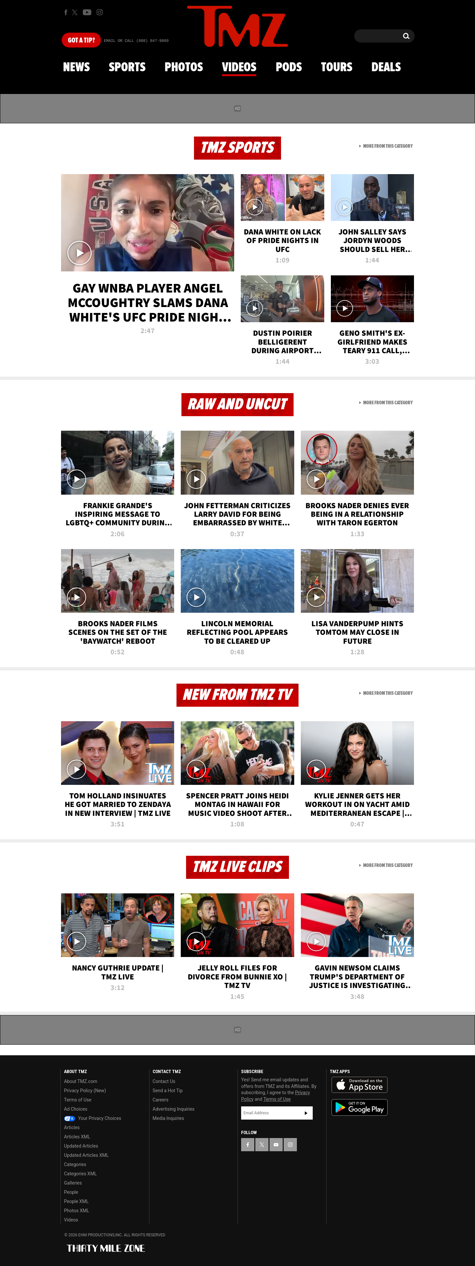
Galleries (73, 1183)
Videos (239, 68)
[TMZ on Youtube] (87, 12)
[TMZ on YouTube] (276, 1144)
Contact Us (164, 1081)
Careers (161, 1099)
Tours (336, 68)
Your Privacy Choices (92, 1118)
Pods (289, 68)
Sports (127, 68)
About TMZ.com (80, 1081)
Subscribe (306, 1113)
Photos (184, 68)
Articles (72, 1127)
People (71, 1192)
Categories (75, 1164)
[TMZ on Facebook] (65, 12)
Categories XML (80, 1173)
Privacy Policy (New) (85, 1090)
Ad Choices (75, 1109)
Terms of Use (77, 1099)
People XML (76, 1201)
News (76, 68)
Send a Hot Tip (168, 1090)
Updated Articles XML (86, 1155)
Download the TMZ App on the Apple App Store (360, 1085)
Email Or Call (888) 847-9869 (136, 41)
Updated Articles (81, 1146)
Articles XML (77, 1136)
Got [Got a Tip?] (81, 40)
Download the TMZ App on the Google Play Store (360, 1107)
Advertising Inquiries (174, 1109)
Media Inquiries (168, 1118)
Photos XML (76, 1210)
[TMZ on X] (75, 12)
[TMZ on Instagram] (99, 12)
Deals (386, 68)
